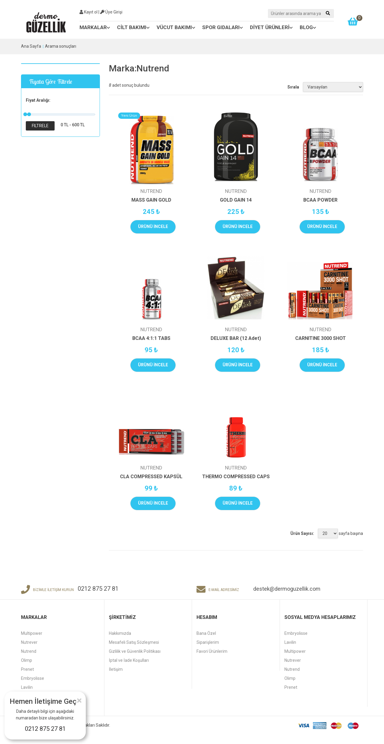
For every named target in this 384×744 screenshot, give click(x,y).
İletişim (116, 669)
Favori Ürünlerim (211, 651)
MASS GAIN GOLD (151, 200)
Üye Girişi (111, 12)
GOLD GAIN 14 (236, 200)
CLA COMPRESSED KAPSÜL (151, 476)
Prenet (27, 669)
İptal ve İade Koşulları (129, 660)
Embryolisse (32, 678)
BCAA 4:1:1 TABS (151, 338)
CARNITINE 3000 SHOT (320, 338)
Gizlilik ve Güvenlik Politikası (134, 651)
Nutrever (29, 642)
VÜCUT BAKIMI (176, 27)
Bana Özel (206, 633)
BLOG (308, 27)
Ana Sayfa (31, 46)
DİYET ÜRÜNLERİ (271, 27)
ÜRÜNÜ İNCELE (153, 226)
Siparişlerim (207, 642)
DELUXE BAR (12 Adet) (236, 338)
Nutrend (28, 651)
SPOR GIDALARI (222, 27)
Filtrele (40, 125)
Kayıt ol (89, 12)
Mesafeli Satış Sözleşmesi (134, 642)
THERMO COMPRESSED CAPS (236, 476)
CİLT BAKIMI (133, 27)
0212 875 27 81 (45, 728)
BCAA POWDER (320, 200)
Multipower (31, 633)
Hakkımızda (120, 633)
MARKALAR (95, 27)
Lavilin (27, 687)
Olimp (26, 660)
